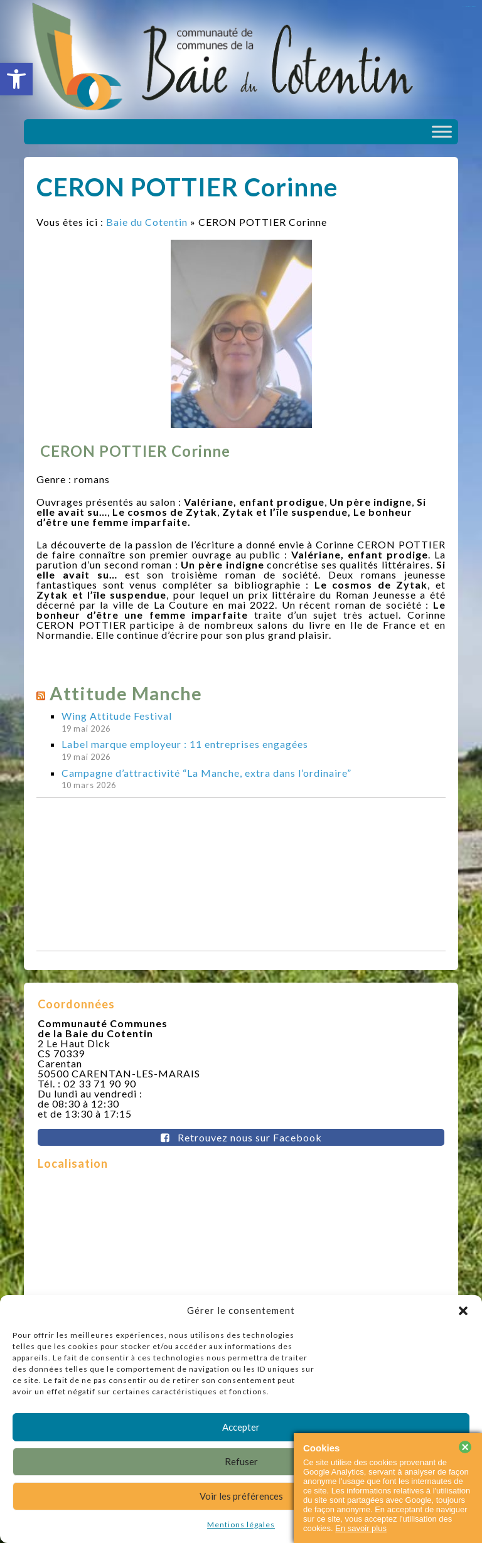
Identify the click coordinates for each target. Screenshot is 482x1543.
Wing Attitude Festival (117, 716)
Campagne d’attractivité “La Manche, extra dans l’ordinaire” (206, 773)
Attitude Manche (126, 693)
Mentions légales (241, 1524)
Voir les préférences (241, 1496)
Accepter (241, 1427)
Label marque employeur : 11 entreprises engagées (185, 744)
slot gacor (471, 6)
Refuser (241, 1461)
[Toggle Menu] (442, 131)
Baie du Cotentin (147, 222)
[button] (16, 79)
